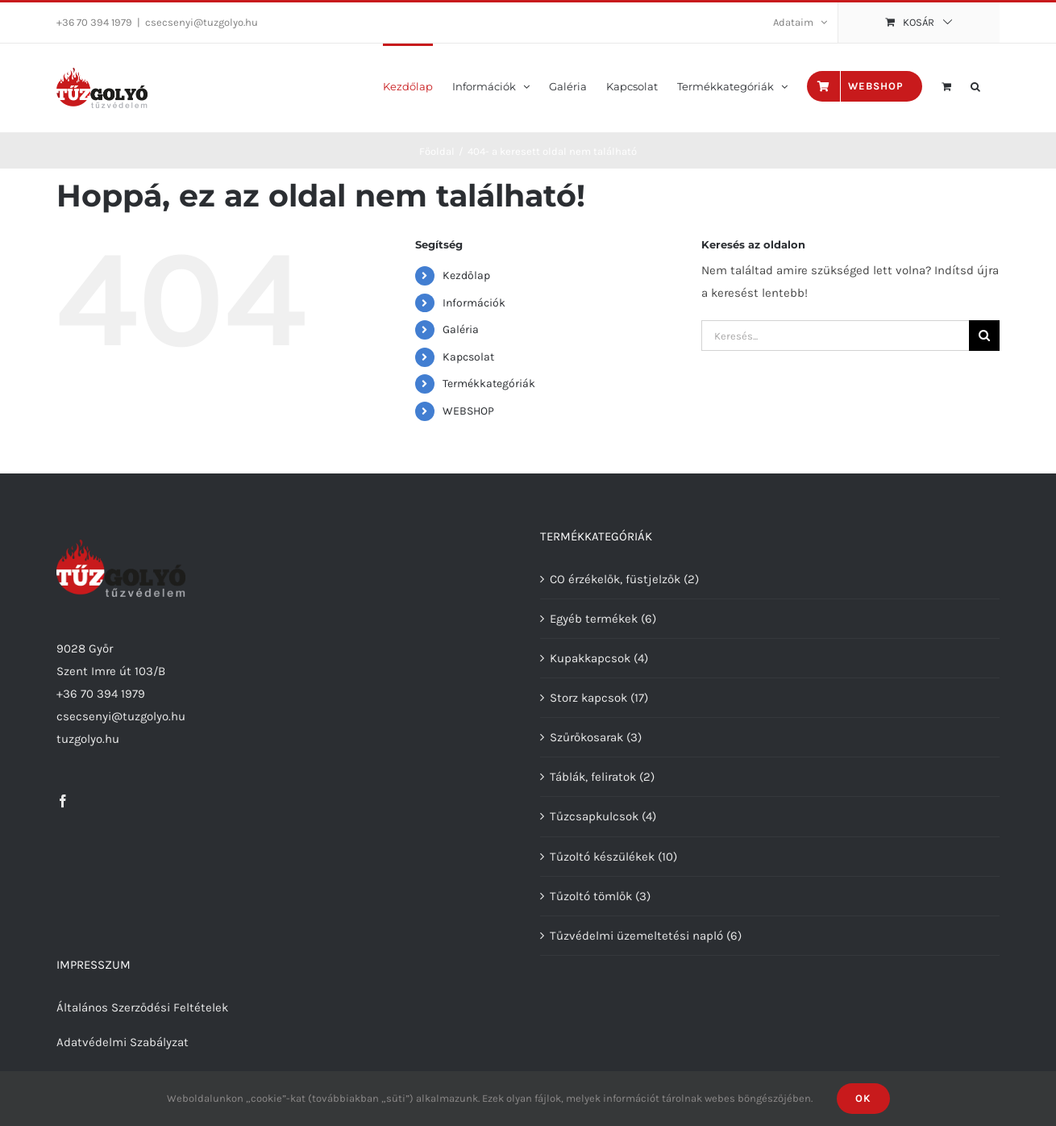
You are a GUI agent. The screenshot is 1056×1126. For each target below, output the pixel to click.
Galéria (461, 329)
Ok (863, 1098)
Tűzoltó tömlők (591, 896)
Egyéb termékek (594, 618)
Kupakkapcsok (590, 658)
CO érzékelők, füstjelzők (615, 579)
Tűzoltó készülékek (602, 856)
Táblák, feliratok (593, 776)
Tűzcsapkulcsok (594, 816)
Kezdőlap (466, 275)
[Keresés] (984, 335)
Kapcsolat (468, 357)
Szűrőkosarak (586, 737)
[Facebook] (62, 800)
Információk (474, 303)
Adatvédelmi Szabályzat (122, 1042)
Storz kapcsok (588, 697)
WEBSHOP (468, 411)
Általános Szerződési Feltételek (142, 1007)
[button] (975, 85)
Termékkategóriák (489, 383)
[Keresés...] (835, 335)
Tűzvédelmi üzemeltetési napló (636, 935)
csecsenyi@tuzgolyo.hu (201, 22)
